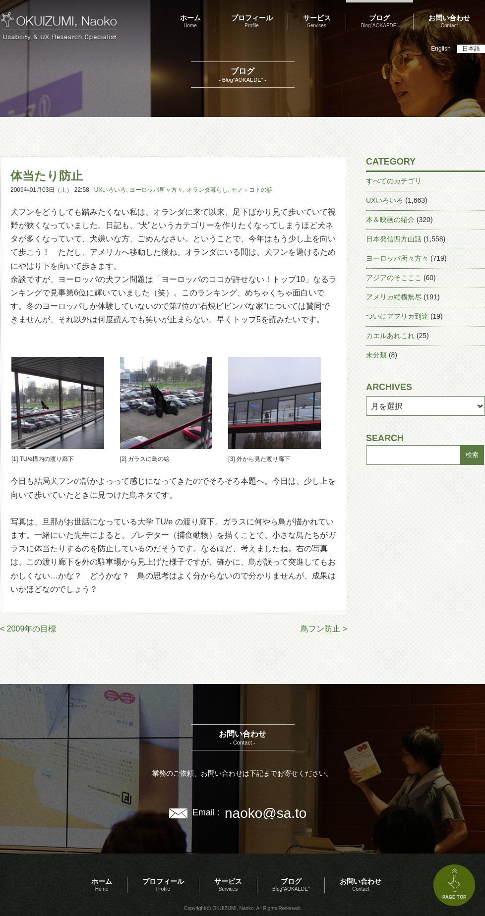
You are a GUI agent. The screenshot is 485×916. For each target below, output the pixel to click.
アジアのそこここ (394, 278)
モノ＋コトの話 (252, 189)
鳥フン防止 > (324, 629)
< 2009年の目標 (28, 629)
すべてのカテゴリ (394, 181)
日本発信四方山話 (394, 239)
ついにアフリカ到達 (397, 316)
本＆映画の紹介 (390, 220)
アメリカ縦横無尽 (394, 297)
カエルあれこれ (390, 336)
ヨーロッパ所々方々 (156, 189)
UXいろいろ (110, 189)
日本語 (471, 48)
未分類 (376, 355)
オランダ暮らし (207, 189)
